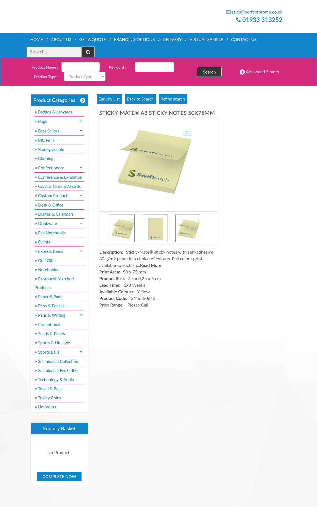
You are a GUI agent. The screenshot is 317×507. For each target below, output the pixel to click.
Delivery (172, 39)
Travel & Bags (49, 388)
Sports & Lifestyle (52, 342)
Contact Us (243, 39)
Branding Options (134, 39)
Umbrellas (45, 406)
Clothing (44, 158)
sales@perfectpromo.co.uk (254, 11)
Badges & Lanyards (53, 111)
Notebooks (46, 269)
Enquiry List (109, 98)
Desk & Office (49, 204)
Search (209, 71)
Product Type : (46, 76)
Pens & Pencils (49, 305)
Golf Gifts (45, 260)
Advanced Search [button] (259, 72)
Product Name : (45, 67)
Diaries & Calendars (54, 214)
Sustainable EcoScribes (57, 370)
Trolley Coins (48, 397)
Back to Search (140, 98)
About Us (61, 39)
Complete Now (59, 476)
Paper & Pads (48, 296)
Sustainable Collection (56, 361)
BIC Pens (45, 140)
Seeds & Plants (50, 333)
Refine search (173, 98)
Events (42, 241)
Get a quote (92, 39)
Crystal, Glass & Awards (58, 186)
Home (36, 39)
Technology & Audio (54, 379)
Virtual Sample (206, 39)
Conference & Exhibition (58, 177)
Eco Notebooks (50, 232)
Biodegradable (49, 149)
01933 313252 (259, 19)
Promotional (47, 324)
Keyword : (117, 67)
